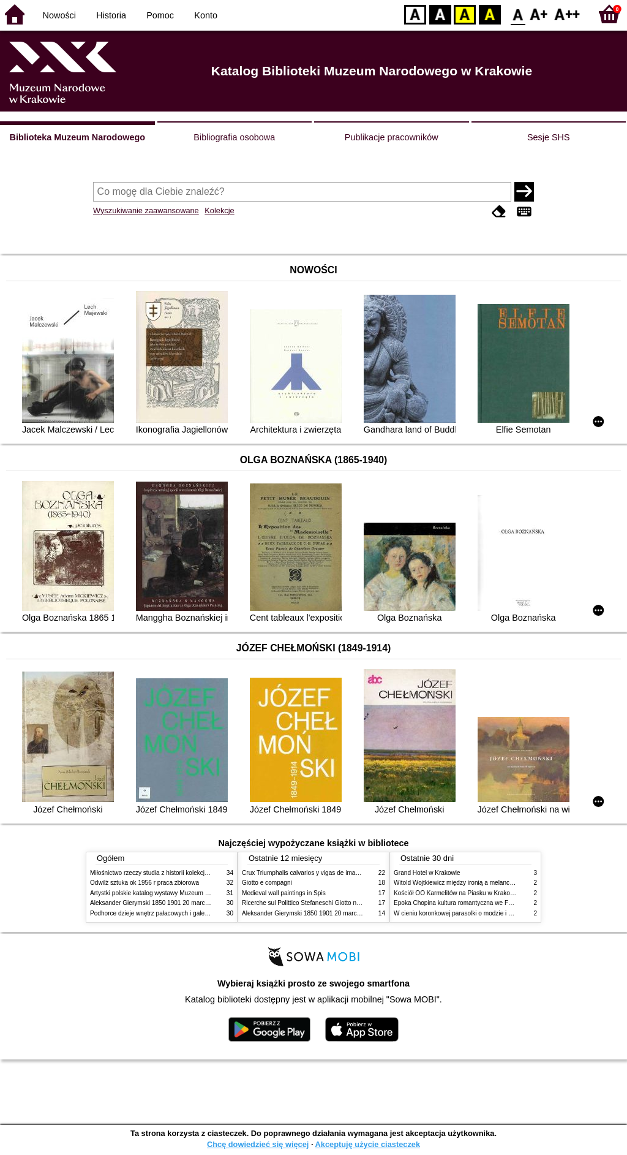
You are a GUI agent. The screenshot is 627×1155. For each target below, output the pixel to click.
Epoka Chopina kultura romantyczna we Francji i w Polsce (473, 902)
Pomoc (160, 15)
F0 (518, 14)
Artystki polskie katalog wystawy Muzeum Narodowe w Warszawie (180, 893)
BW (440, 14)
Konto (205, 15)
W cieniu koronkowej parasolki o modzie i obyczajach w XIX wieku (484, 913)
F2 (567, 14)
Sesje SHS (548, 137)
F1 (539, 14)
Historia (111, 15)
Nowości (59, 15)
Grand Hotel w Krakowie (427, 872)
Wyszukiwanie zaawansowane (146, 210)
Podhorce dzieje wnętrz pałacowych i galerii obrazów (162, 913)
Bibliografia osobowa (234, 137)
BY (489, 14)
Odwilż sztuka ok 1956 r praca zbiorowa (144, 882)
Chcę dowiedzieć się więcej (258, 1144)
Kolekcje (219, 210)
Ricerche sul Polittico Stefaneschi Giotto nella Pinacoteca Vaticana (333, 902)
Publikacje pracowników (391, 137)
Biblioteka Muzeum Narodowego (77, 137)
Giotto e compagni (267, 882)
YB (464, 14)
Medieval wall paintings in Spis (284, 893)
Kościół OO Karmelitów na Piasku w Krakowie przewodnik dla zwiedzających (499, 893)
